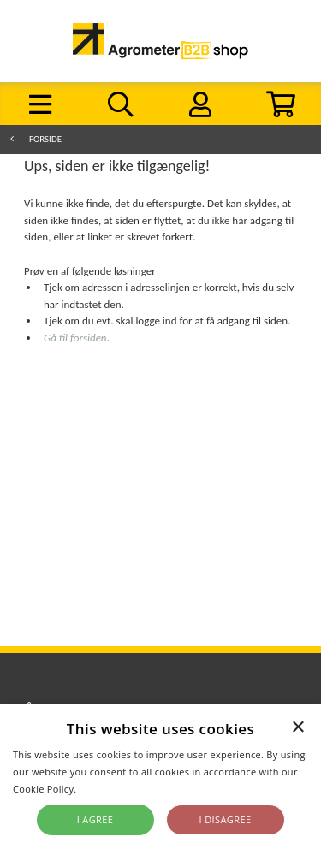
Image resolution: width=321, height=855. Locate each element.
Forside (45, 139)
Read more (105, 788)
